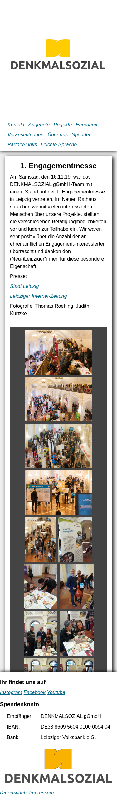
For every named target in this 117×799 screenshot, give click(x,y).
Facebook (35, 692)
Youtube (56, 692)
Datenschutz (14, 792)
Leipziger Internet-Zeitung (38, 296)
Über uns (57, 134)
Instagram (11, 692)
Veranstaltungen (25, 134)
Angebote (39, 124)
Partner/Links (22, 144)
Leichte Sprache (59, 144)
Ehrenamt (86, 124)
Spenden (82, 134)
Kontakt (15, 124)
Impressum (41, 792)
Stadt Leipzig (24, 286)
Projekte (63, 124)
